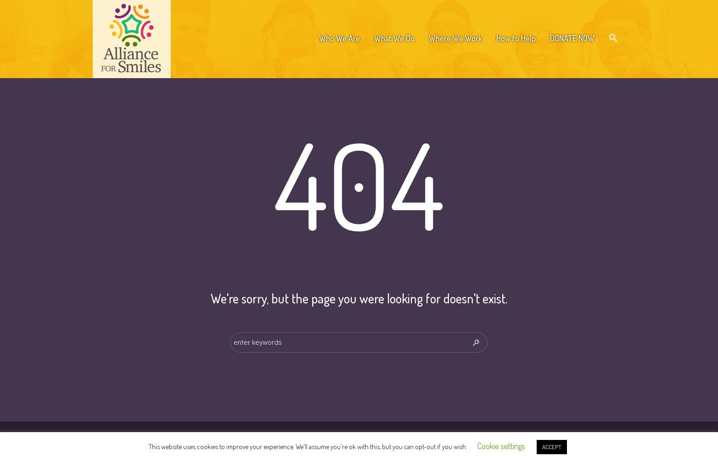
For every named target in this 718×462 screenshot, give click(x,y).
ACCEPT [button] (551, 447)
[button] (613, 38)
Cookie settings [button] (501, 446)
